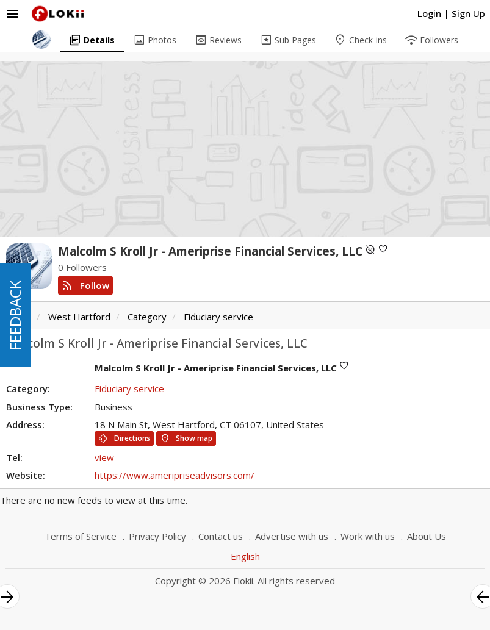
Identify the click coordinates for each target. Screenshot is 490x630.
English (245, 556)
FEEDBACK (15, 315)
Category (147, 316)
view (104, 457)
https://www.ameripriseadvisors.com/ (174, 475)
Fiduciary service (218, 316)
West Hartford (79, 316)
